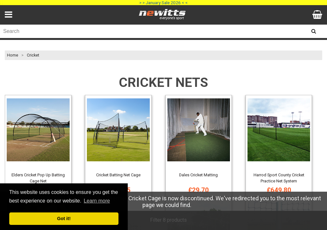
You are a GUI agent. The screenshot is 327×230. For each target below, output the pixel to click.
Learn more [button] (97, 200)
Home (12, 55)
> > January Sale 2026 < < (163, 2)
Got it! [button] (64, 218)
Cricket (33, 55)
